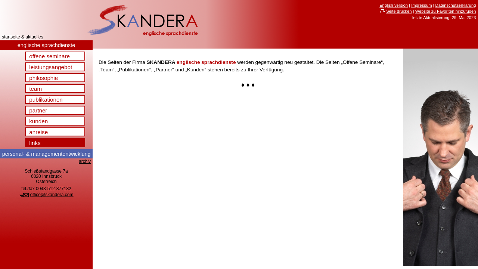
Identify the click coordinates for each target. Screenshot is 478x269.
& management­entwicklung (46, 154)
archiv (85, 161)
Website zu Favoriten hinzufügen (445, 11)
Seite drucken (399, 11)
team (35, 89)
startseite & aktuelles (22, 37)
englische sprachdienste (46, 45)
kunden (38, 121)
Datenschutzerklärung (455, 5)
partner (38, 110)
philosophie (43, 78)
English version (393, 5)
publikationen (46, 99)
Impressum (421, 5)
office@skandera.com (52, 194)
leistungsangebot (50, 67)
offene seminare (49, 56)
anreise (38, 132)
